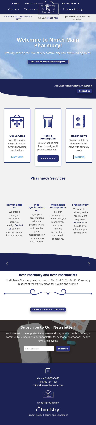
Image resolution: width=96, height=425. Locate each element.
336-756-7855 (52, 18)
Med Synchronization (36, 207)
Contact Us (84, 90)
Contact (13, 9)
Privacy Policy (35, 415)
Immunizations (14, 206)
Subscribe (63, 348)
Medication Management (58, 206)
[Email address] (39, 348)
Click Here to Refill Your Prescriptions (48, 61)
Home (16, 3)
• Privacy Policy (72, 9)
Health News (79, 136)
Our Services (17, 136)
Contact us (79, 222)
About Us (31, 3)
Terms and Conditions (56, 415)
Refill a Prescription (48, 137)
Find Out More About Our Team (48, 309)
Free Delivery (80, 205)
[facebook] (48, 370)
